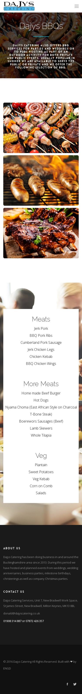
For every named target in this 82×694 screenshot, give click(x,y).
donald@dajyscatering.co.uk (21, 613)
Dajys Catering (22, 662)
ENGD (7, 668)
